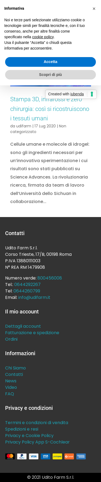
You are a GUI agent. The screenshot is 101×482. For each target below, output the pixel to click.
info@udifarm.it (34, 297)
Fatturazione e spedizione (32, 333)
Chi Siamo (15, 368)
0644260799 (26, 291)
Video (11, 387)
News (10, 381)
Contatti (14, 374)
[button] (94, 8)
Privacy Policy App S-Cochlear (37, 442)
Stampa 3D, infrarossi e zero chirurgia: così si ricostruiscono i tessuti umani (49, 109)
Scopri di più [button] (50, 74)
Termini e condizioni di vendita (36, 423)
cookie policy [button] (43, 37)
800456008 (49, 278)
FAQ (9, 394)
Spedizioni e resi (21, 429)
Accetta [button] (50, 62)
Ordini (11, 339)
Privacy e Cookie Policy (29, 435)
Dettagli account (23, 326)
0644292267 (27, 284)
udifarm (23, 126)
